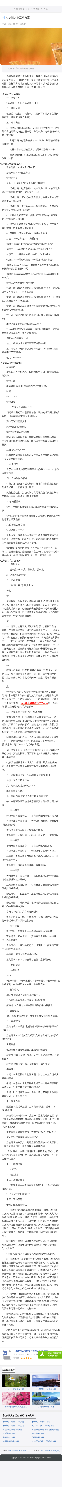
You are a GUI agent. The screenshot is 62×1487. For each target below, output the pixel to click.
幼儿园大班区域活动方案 (43, 1426)
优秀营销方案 (9, 1433)
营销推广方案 (9, 1437)
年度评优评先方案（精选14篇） (46, 1429)
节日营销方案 (38, 1437)
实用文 (36, 9)
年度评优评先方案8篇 (12, 1429)
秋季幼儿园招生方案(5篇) (14, 1426)
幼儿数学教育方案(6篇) (50, 1451)
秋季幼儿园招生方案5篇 (13, 1422)
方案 (46, 9)
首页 (27, 9)
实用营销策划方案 (11, 1441)
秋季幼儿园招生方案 (41, 1422)
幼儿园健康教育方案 (17, 1451)
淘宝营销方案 (38, 1433)
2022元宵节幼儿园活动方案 (44, 1441)
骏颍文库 (26, 1458)
